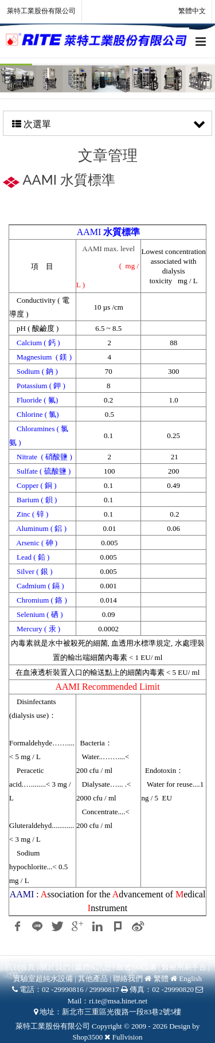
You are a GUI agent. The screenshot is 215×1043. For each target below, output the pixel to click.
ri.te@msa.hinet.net (118, 1001)
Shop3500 (88, 1037)
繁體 (161, 978)
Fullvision (127, 1037)
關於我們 (55, 967)
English (190, 978)
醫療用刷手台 (184, 967)
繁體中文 (185, 11)
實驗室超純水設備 (44, 978)
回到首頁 (20, 967)
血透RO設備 (137, 967)
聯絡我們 (128, 978)
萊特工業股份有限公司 (41, 11)
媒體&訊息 (93, 967)
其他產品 (93, 978)
